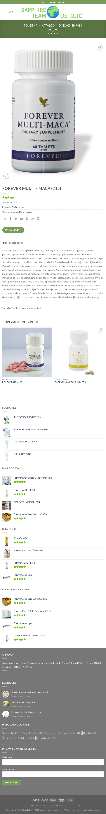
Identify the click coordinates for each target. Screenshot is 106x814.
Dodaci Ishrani (70, 25)
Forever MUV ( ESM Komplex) (27, 712)
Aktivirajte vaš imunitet (23, 702)
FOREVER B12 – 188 (12, 382)
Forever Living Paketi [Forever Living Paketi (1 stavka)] (32, 733)
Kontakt (76, 805)
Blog (67, 805)
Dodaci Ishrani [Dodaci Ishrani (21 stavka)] (11, 733)
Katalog (48, 25)
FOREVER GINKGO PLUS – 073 (70, 382)
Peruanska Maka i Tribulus (21, 212)
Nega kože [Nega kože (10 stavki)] (89, 733)
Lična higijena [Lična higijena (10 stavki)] (52, 733)
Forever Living (55, 805)
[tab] (4, 243)
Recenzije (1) (16, 243)
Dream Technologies (90, 810)
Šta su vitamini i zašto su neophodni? (30, 692)
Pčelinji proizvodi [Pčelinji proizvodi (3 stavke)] (26, 738)
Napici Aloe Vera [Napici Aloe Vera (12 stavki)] (72, 733)
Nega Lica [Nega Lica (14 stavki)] (9, 738)
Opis (4, 243)
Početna (30, 25)
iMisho (67, 810)
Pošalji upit (13, 230)
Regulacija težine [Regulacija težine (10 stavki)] (46, 738)
